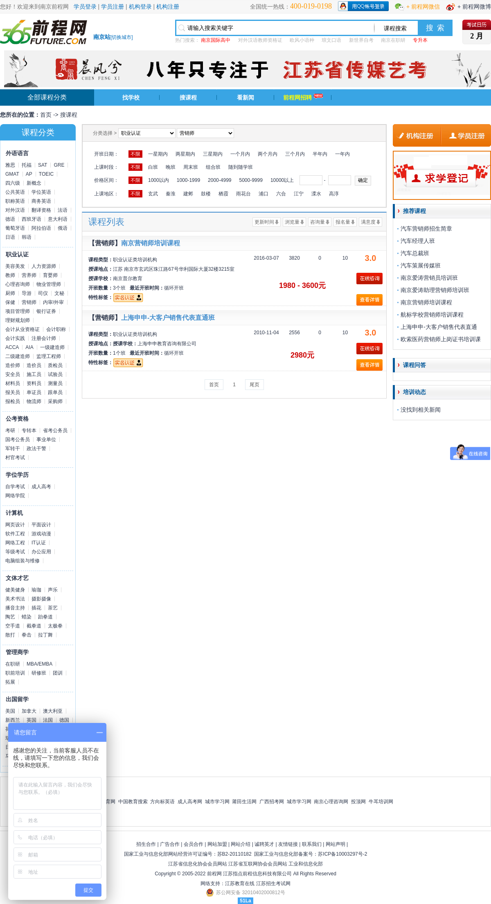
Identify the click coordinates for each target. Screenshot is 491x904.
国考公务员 (17, 439)
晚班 (171, 167)
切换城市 (121, 37)
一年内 (342, 154)
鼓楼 (206, 194)
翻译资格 (41, 210)
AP (29, 174)
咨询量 (317, 222)
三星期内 (213, 154)
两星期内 (185, 154)
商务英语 (41, 201)
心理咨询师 (17, 284)
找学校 (131, 97)
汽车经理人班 (418, 241)
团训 (58, 673)
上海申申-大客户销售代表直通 (439, 327)
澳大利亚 (53, 711)
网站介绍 (240, 844)
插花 (36, 607)
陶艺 (10, 616)
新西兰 (12, 720)
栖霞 (223, 194)
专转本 (29, 430)
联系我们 (312, 844)
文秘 (59, 293)
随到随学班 (240, 167)
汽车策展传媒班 (421, 265)
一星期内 (158, 154)
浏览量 (292, 222)
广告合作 (170, 844)
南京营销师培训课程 (150, 243)
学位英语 (41, 192)
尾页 (254, 384)
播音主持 (15, 607)
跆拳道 (45, 616)
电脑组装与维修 (22, 560)
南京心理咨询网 (331, 801)
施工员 (34, 374)
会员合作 (193, 844)
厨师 (10, 293)
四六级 (12, 183)
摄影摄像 (41, 598)
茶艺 (53, 607)
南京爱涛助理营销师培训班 (435, 290)
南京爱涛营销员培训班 (429, 277)
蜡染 (27, 616)
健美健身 (15, 589)
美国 (10, 711)
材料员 (12, 383)
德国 (64, 720)
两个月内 (267, 154)
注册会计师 (44, 338)
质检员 (55, 365)
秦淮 (171, 194)
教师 (10, 275)
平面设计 (41, 524)
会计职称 (56, 329)
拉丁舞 (45, 634)
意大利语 (58, 219)
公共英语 (15, 192)
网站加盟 (217, 844)
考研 (10, 430)
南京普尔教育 (127, 278)
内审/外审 (53, 302)
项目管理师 (17, 311)
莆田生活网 (244, 801)
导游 (27, 293)
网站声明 (335, 844)
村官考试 (15, 457)
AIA (29, 347)
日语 (10, 237)
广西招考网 (271, 801)
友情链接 (288, 844)
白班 (153, 167)
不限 (135, 154)
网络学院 (15, 495)
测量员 (55, 383)
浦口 (263, 194)
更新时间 (264, 222)
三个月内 (295, 154)
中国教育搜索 (133, 801)
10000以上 (282, 180)
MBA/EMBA (39, 664)
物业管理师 (48, 284)
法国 (48, 720)
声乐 (53, 589)
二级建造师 (17, 356)
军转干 (12, 448)
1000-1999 (188, 180)
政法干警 (36, 448)
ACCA (12, 347)
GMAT (12, 174)
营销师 (29, 302)
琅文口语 (331, 40)
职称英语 (15, 201)
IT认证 (39, 542)
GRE (59, 165)
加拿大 (29, 711)
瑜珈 (36, 589)
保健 (10, 302)
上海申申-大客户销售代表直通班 (168, 317)
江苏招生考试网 (273, 883)
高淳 (334, 194)
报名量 (343, 222)
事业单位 (46, 439)
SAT (42, 165)
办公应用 (41, 551)
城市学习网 (217, 801)
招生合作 (146, 844)
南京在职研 (393, 40)
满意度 (368, 222)
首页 (46, 114)
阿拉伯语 (41, 228)
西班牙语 (31, 219)
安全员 (12, 374)
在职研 (12, 664)
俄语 (63, 228)
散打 (10, 634)
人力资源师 (44, 266)
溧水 (316, 194)
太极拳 (55, 625)
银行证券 (46, 311)
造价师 (12, 365)
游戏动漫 (41, 533)
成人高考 (41, 486)
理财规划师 (17, 320)
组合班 (213, 167)
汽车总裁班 (415, 253)
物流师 (34, 401)
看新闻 (245, 97)
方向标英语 (162, 801)
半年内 (320, 154)
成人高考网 (190, 801)
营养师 (29, 275)
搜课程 (188, 97)
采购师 (55, 401)
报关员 (12, 392)
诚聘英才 (264, 844)
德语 (10, 219)
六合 (281, 194)
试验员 (55, 374)
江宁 (299, 194)
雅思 (10, 165)
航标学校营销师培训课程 (432, 314)
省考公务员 (55, 430)
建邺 (188, 194)
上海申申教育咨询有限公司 (166, 344)
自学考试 (15, 486)
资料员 (34, 383)
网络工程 (15, 542)
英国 (31, 720)
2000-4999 (219, 180)
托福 (27, 165)
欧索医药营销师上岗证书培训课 (441, 339)
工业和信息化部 (305, 864)
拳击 (27, 634)
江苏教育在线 (240, 883)
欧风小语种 (302, 40)
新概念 (34, 183)
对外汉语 (15, 210)
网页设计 (15, 524)
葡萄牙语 (15, 228)
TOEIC (46, 174)
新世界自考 (361, 40)
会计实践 (15, 338)
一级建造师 (52, 347)
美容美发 (15, 266)
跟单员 (55, 392)
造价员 (34, 365)
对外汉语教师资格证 (260, 40)
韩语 (27, 237)
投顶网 (358, 801)
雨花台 (243, 194)
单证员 (34, 392)
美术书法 (15, 598)
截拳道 (34, 625)
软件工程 (15, 533)
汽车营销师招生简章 (426, 228)
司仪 (43, 293)
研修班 (39, 673)
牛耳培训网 (381, 801)
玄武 (153, 194)
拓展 (10, 682)
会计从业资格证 (22, 329)
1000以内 (158, 180)
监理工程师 (48, 356)
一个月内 (240, 154)
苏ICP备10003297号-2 (342, 854)
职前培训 (15, 673)
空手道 (12, 625)
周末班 (190, 167)
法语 (63, 210)
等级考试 (15, 551)
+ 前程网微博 (474, 6)
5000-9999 (250, 180)
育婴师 (50, 275)
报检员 (12, 401)
